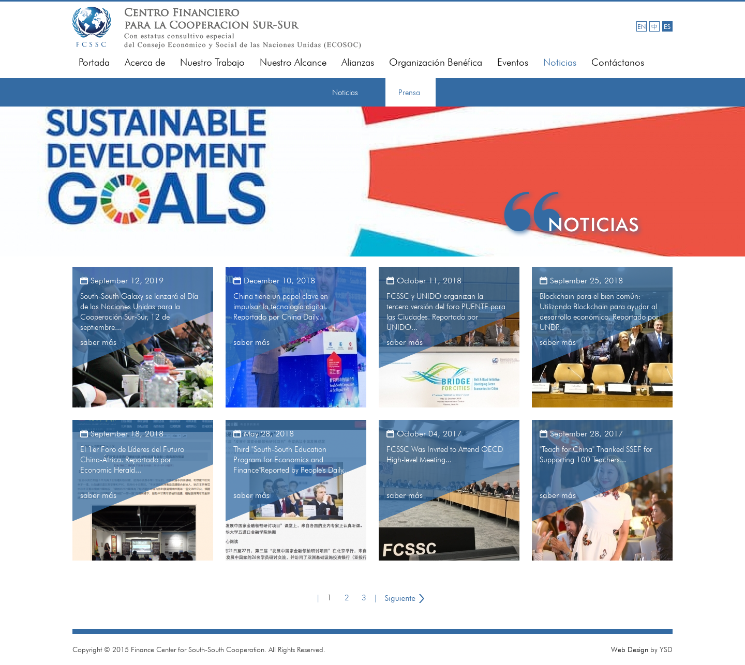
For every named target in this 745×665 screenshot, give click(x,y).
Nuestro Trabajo (212, 62)
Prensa (409, 92)
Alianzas (357, 62)
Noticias (559, 62)
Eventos (512, 62)
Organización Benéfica (435, 62)
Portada (94, 62)
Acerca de (145, 62)
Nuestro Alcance (293, 62)
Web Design (629, 649)
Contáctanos (617, 62)
